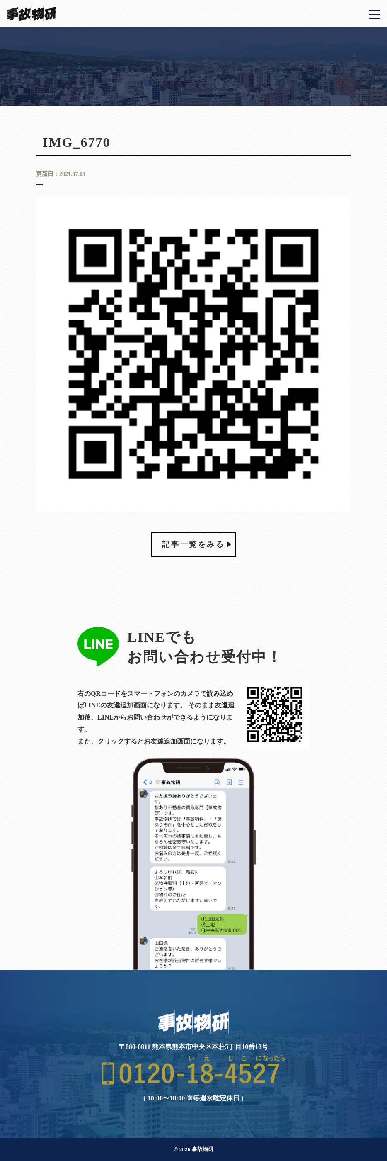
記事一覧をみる (193, 544)
